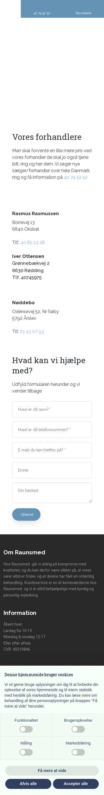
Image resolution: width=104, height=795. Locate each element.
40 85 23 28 (33, 242)
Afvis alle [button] (28, 783)
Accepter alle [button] (76, 783)
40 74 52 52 (76, 177)
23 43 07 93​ (32, 331)
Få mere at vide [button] (52, 770)
